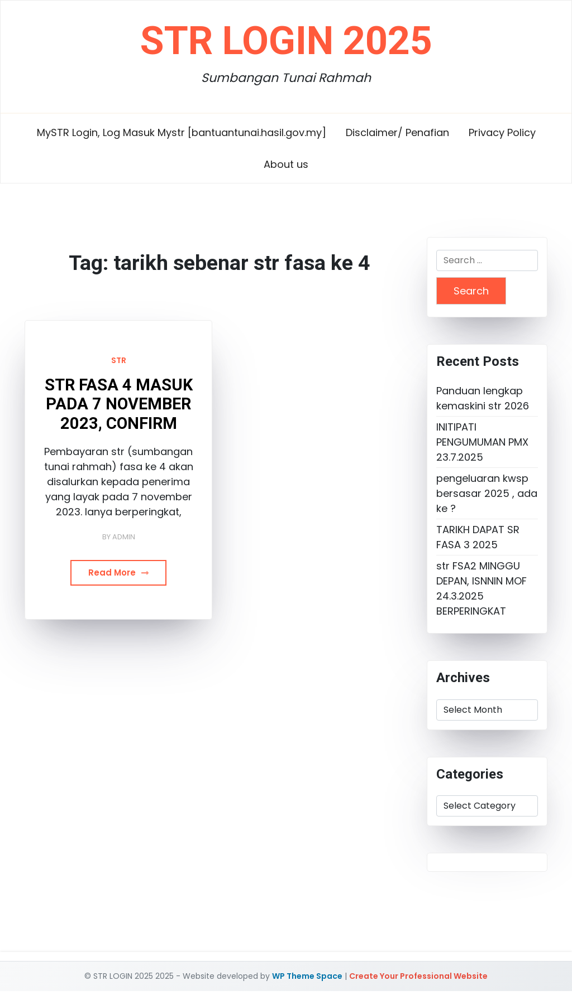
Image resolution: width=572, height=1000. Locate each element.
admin (123, 537)
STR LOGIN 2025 (286, 41)
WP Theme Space (307, 976)
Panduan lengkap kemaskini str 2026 (482, 398)
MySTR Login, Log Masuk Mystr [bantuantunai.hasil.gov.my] (181, 132)
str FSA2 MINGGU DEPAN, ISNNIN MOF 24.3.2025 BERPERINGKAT (481, 588)
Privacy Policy (502, 132)
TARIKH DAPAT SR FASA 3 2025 (477, 537)
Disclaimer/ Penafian (397, 132)
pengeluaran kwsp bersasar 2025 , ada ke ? (486, 493)
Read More (118, 572)
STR (118, 360)
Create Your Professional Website (418, 976)
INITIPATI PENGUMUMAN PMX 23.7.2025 (482, 442)
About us (286, 164)
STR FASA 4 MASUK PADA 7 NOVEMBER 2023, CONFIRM (119, 404)
